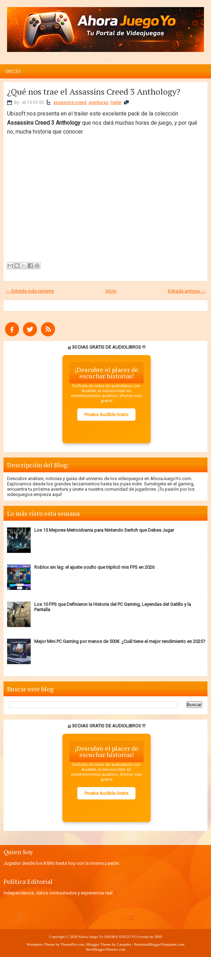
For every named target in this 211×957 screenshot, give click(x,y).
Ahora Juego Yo (90, 936)
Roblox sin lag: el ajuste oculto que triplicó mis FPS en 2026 (94, 567)
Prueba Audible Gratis (106, 414)
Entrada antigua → (186, 291)
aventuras (98, 102)
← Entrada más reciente (30, 291)
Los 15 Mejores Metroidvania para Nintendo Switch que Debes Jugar (104, 530)
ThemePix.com (72, 944)
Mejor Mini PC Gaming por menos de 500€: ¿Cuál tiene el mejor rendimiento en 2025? (119, 641)
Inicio (13, 71)
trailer (116, 102)
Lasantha (124, 944)
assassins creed (69, 102)
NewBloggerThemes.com (106, 949)
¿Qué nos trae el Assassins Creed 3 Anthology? (93, 91)
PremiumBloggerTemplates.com (159, 944)
